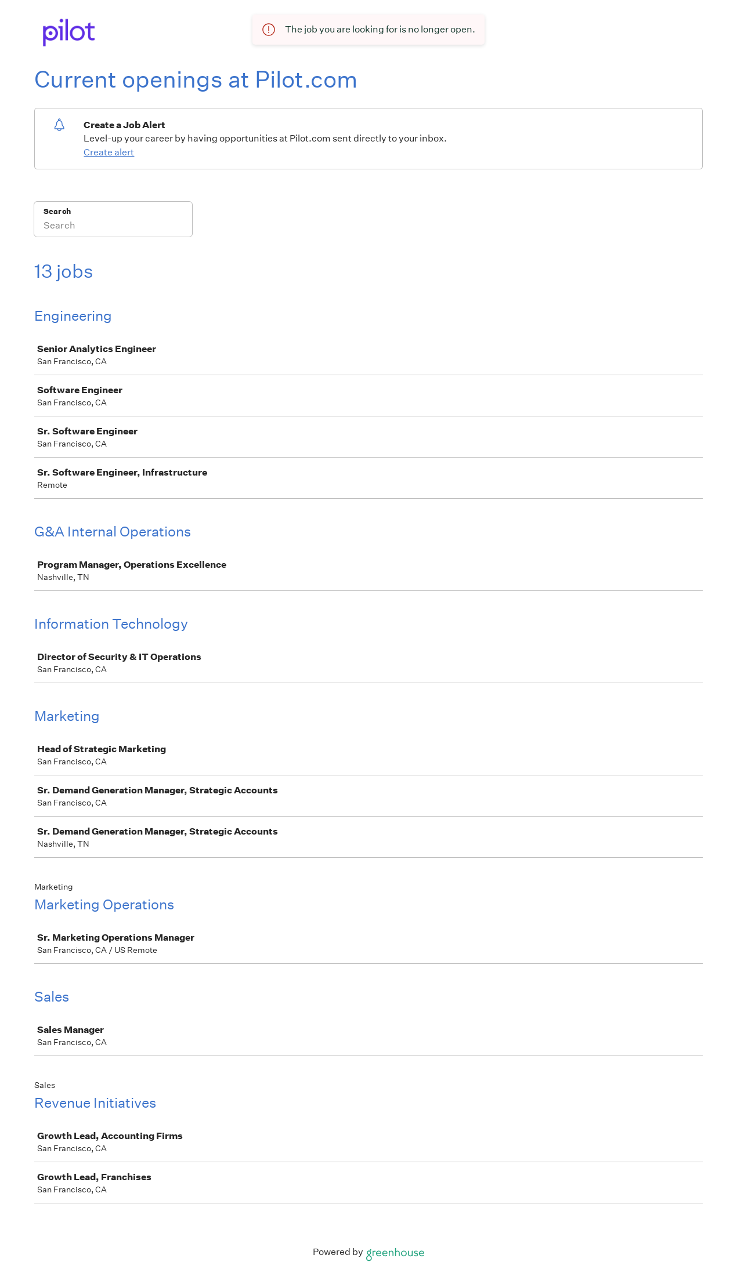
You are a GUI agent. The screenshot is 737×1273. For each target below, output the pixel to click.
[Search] (113, 227)
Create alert (109, 152)
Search (57, 211)
